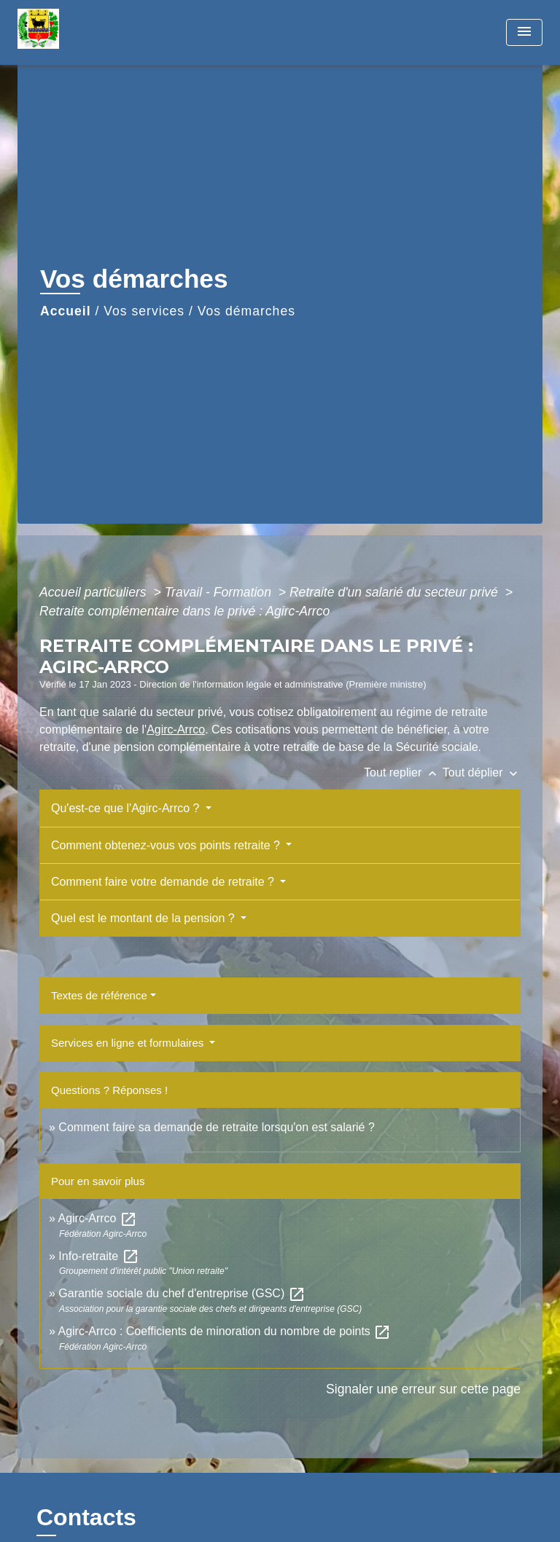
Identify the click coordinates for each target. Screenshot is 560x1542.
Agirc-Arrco (176, 729)
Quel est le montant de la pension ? (144, 918)
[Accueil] (72, 32)
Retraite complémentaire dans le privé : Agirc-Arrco (184, 611)
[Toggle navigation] (524, 32)
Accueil (65, 311)
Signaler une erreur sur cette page (423, 1389)
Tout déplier (482, 772)
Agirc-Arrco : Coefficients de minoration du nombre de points (224, 1331)
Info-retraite (98, 1256)
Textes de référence (99, 995)
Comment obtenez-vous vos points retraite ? (167, 845)
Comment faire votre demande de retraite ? (164, 882)
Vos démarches (246, 311)
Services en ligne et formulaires (128, 1042)
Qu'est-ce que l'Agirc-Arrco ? (127, 808)
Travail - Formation (220, 592)
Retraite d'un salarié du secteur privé (395, 592)
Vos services (144, 311)
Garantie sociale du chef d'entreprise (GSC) (181, 1293)
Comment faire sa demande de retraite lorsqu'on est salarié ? (216, 1127)
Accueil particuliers (94, 592)
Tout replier (403, 772)
